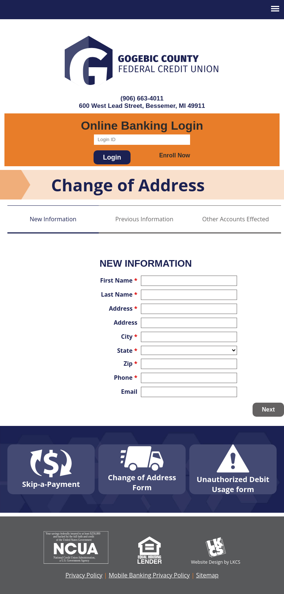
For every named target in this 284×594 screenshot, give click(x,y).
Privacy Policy (83, 575)
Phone (125, 377)
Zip (130, 363)
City (129, 336)
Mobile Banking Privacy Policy (149, 575)
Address (123, 308)
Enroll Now (174, 155)
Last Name (119, 294)
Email (129, 392)
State (127, 350)
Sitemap (207, 575)
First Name (119, 280)
